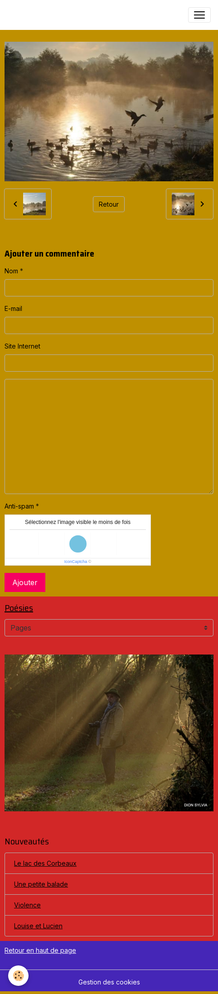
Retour (109, 204)
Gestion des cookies (109, 982)
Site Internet (22, 346)
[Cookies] (18, 975)
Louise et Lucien (38, 926)
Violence (27, 905)
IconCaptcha (75, 561)
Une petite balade (41, 884)
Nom (11, 271)
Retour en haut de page (40, 950)
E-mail (13, 308)
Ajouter (25, 582)
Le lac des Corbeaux (45, 863)
